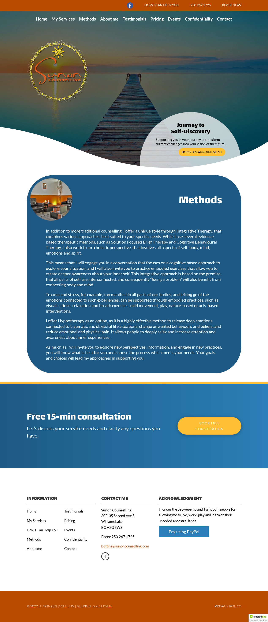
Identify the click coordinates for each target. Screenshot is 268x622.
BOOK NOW (231, 5)
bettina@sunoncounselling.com (125, 546)
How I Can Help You (42, 530)
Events (174, 18)
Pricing (157, 18)
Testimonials (134, 18)
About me (109, 18)
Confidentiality (199, 18)
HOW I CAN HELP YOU (161, 5)
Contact (224, 18)
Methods (87, 18)
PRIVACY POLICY (228, 606)
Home (41, 18)
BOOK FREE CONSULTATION (209, 426)
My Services (63, 18)
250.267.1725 (200, 5)
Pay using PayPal (184, 531)
